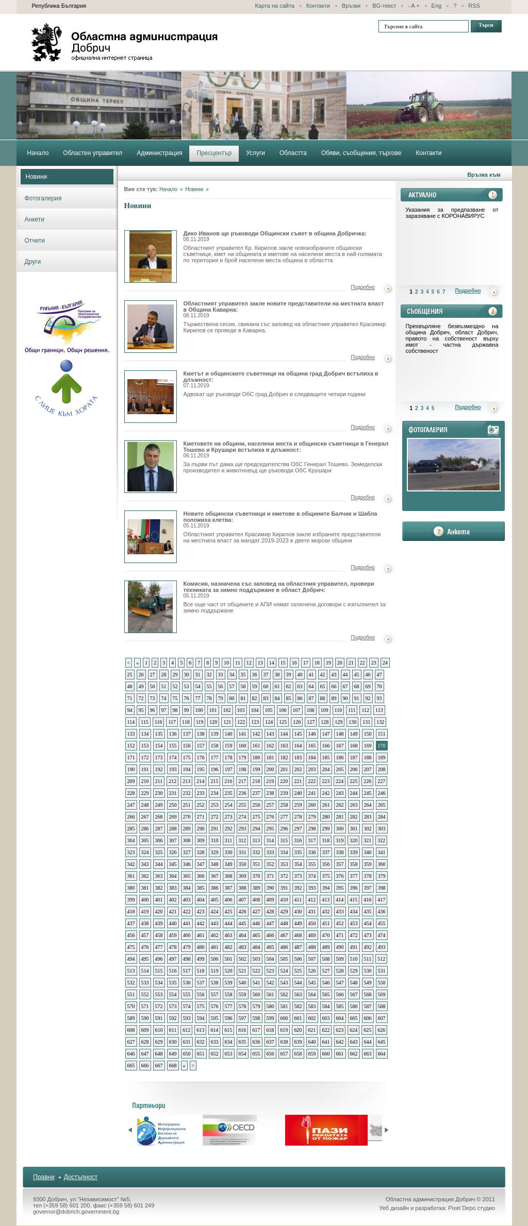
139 (215, 734)
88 (322, 698)
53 (186, 686)
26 (141, 674)
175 (187, 757)
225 (353, 781)
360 (382, 864)
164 (298, 745)
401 (159, 900)
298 (312, 828)
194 (187, 769)
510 (354, 959)
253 (215, 805)
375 (326, 876)
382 (159, 888)
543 (284, 982)
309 (201, 840)
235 (229, 793)
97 (164, 710)
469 (312, 935)
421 (173, 911)
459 (173, 935)
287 (159, 828)
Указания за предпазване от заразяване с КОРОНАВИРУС (452, 213)
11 (237, 663)
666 (145, 1065)
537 (201, 982)
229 (145, 793)
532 (131, 982)
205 (340, 769)
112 (365, 710)
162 (270, 745)
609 (145, 1030)
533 (145, 982)
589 (131, 1018)
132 (380, 722)
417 (381, 900)
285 (131, 828)
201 (284, 769)
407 (242, 900)
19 (328, 663)
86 (300, 698)
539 (229, 982)
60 (266, 686)
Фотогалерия (43, 198)
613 (200, 1030)
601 (298, 1018)
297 (298, 828)
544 (298, 982)
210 (145, 781)
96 (152, 710)
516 (173, 971)
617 (256, 1030)
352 (270, 864)
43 (334, 674)
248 (145, 805)
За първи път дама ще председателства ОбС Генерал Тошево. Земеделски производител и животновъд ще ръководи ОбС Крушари (283, 467)
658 (298, 1054)
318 (325, 840)
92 (368, 698)
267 (145, 817)
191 (145, 769)
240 (298, 793)
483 (242, 947)
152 (131, 745)
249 (159, 805)
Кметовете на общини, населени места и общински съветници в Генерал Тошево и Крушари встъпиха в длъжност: (286, 449)
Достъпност (80, 1177)
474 (382, 935)
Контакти (318, 6)
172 (145, 757)
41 (311, 674)
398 (382, 888)
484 (256, 947)
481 (215, 947)
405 (215, 900)
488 (312, 947)
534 (159, 982)
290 (201, 828)
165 (312, 745)
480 (201, 947)
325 (159, 852)
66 (334, 686)
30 (186, 674)
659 (312, 1054)
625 (367, 1030)
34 (232, 674)
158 (215, 745)
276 (270, 817)
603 (326, 1018)
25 (130, 674)
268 (159, 817)
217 (242, 781)
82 (254, 698)
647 (145, 1054)
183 (298, 757)
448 (284, 923)
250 (173, 805)
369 (242, 876)
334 (284, 852)
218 (256, 781)
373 (298, 876)
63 (300, 686)
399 (131, 900)
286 (145, 828)
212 (172, 781)
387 (229, 888)
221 (298, 781)
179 (242, 757)
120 (213, 722)
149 (354, 734)
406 (229, 900)
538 (215, 982)
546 (326, 982)
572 (159, 1006)
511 (368, 959)
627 (131, 1042)
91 (356, 698)
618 (270, 1030)
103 (241, 710)
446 (256, 923)
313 (256, 840)
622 (325, 1030)
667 (159, 1065)
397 (368, 888)
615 (228, 1030)
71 (130, 698)
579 (256, 1006)
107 (297, 710)
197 (229, 769)
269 (173, 817)
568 (368, 994)
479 (187, 947)
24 (385, 663)
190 (131, 769)
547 (340, 982)
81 (243, 698)
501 (229, 959)
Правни (44, 1177)
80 (232, 698)
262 (340, 805)
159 (229, 745)
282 (354, 817)
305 (145, 840)
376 (340, 876)
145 (298, 734)
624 (353, 1030)
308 (187, 840)
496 (159, 959)
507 (312, 959)
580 (270, 1006)
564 (312, 994)
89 (334, 698)
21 (351, 663)
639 (298, 1042)
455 (382, 923)
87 (311, 698)
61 (277, 686)
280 (326, 817)
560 (256, 994)
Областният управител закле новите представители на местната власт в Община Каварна (150, 326)
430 (298, 911)
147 (326, 734)
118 (186, 722)
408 (256, 900)
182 (284, 757)
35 (243, 674)
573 (173, 1006)
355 (312, 864)
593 (187, 1018)
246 (382, 793)
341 (382, 852)
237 (256, 793)
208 (382, 769)
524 (284, 971)
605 (354, 1018)
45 (356, 674)
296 (284, 828)
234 (215, 793)
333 (270, 852)
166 (326, 745)
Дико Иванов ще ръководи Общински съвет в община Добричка (150, 256)
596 (229, 1018)
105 (269, 710)
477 (159, 947)
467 (284, 935)
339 (354, 852)
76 (186, 698)
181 (270, 757)
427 (256, 911)
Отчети (35, 240)
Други (33, 261)
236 (242, 793)
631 (187, 1042)
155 (173, 745)
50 (152, 686)
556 (201, 994)
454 (368, 923)
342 (131, 864)
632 (201, 1042)
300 (340, 828)
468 (298, 935)
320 (353, 840)
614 (214, 1030)
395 (340, 888)
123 (255, 722)
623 (339, 1030)
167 (340, 745)
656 (270, 1054)
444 (229, 923)
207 (368, 769)
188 (368, 757)
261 (326, 805)
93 (379, 698)
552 (145, 994)
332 (256, 852)
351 (256, 864)
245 (368, 793)
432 (326, 911)
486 (284, 947)
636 (256, 1042)
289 (187, 828)
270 (187, 817)
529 (354, 971)
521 (242, 971)
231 (173, 793)
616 (242, 1030)
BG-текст (384, 6)
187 (354, 757)
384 (187, 888)
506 (298, 959)
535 (173, 982)
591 (159, 1018)
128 (324, 722)
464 (242, 935)
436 (382, 911)
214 (200, 781)
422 (187, 911)
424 (215, 911)
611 (173, 1030)
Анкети (35, 219)
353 (284, 864)
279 (312, 817)
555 (187, 994)
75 (175, 698)
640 (312, 1042)
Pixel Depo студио (471, 1208)
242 (326, 793)
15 (283, 663)
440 (173, 923)
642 (340, 1042)
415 (353, 900)
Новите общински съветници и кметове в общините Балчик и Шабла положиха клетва (150, 536)
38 (277, 674)
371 (270, 876)
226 (367, 781)
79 (220, 698)
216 (228, 781)
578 (242, 1006)
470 (326, 935)
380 (131, 888)
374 (312, 876)
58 (243, 686)
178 (229, 757)
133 (131, 734)
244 (354, 793)
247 (131, 805)
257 (270, 805)
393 (312, 888)
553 (159, 994)
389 (256, 888)
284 (382, 817)
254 (229, 805)
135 (159, 734)
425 (229, 911)
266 (131, 817)
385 (201, 888)
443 (215, 923)
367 (215, 876)
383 (173, 888)
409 (270, 900)
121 (227, 722)
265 (382, 805)
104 (255, 710)
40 (300, 674)
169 (368, 745)
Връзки (351, 6)
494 (131, 959)
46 (368, 674)
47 (379, 674)
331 (242, 852)
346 (187, 864)
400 (145, 900)
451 (326, 923)
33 (220, 674)
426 (242, 911)
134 (145, 734)
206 (354, 769)
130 (352, 722)
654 (242, 1054)
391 (284, 888)
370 (256, 876)
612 (186, 1030)
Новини (36, 176)
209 (131, 781)
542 (270, 982)
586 (354, 1006)
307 (173, 840)
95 (141, 710)
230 (159, 793)
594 (201, 1018)
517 (187, 971)
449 (298, 923)
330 (229, 852)
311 (229, 840)
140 (229, 734)
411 (298, 900)
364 (173, 876)
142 (256, 734)
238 (270, 793)
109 (324, 710)
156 (187, 745)
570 (131, 1006)
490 (340, 947)
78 (209, 698)
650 (187, 1054)
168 (354, 745)
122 (241, 722)
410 (284, 900)
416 (367, 900)
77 (198, 698)
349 (229, 864)
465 (256, 935)
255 (242, 805)
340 (368, 852)
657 (284, 1054)
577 (229, 1006)
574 (187, 1006)
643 (354, 1042)
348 (215, 864)
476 (145, 947)
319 (339, 840)
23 (373, 663)
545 (312, 982)
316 (298, 840)
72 (141, 698)
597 (242, 1018)
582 (298, 1006)
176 (201, 757)
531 (382, 971)
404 (201, 900)
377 (354, 876)
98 (175, 710)
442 (201, 923)
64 (311, 686)
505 (284, 959)
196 (215, 769)
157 (201, 745)
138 (201, 734)
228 (131, 793)
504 (270, 959)
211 (159, 781)
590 (145, 1018)
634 (229, 1042)
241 (312, 793)
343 (145, 864)
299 (326, 828)
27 (152, 674)
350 (242, 864)
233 (201, 793)
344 (159, 864)
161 (256, 745)
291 (215, 828)
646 (131, 1054)
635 (242, 1042)
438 (145, 923)
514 (145, 971)
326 (173, 852)
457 (145, 935)
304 (131, 840)
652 (215, 1054)
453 (354, 923)
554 (173, 994)
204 (326, 769)
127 (311, 722)
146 (312, 734)
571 (145, 1006)
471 (340, 935)
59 (254, 686)
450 (312, 923)
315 (284, 840)
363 (159, 876)
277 (284, 817)
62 (288, 686)
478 (173, 947)
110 (338, 710)
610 (159, 1030)
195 (201, 769)
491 (354, 947)
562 (284, 994)
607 (382, 1018)
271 (201, 817)
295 (270, 828)
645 (382, 1042)
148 (340, 734)
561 (270, 994)
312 (242, 840)
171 (131, 757)
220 (284, 781)
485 (270, 947)
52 (175, 686)
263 (354, 805)
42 (322, 674)
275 (256, 817)
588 (382, 1006)
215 (214, 781)
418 (131, 911)
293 (242, 828)
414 (339, 900)
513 (131, 971)
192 (159, 769)
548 (354, 982)
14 (271, 663)
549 (368, 982)
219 (270, 781)
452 (340, 923)
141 (242, 734)
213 (186, 781)
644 (368, 1042)
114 (131, 722)
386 (215, 888)
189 (382, 757)
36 (254, 674)
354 (298, 864)
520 (229, 971)
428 (270, 911)
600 (284, 1018)
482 (229, 947)
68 (356, 686)
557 (215, 994)
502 (242, 959)
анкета (453, 531)
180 (256, 757)
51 (164, 686)
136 (173, 734)
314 (270, 840)
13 (260, 663)
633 (215, 1042)
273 (229, 817)
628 (145, 1042)
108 (311, 710)
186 (340, 757)
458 (159, 935)
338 (340, 852)
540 (242, 982)
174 (173, 757)
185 (326, 757)
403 (187, 900)
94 (130, 710)
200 (270, 769)
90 (345, 698)
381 (145, 888)
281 (340, 817)
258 (284, 805)
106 (283, 710)
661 (340, 1054)
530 (368, 971)
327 (187, 852)
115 (144, 722)
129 (338, 722)
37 (266, 674)
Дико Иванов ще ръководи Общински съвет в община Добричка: (275, 236)
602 (312, 1018)
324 (145, 852)
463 (229, 935)
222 (312, 781)
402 (173, 900)
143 (270, 734)
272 (215, 817)
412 (312, 900)
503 (256, 959)
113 (379, 710)
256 (256, 805)
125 (283, 722)
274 (242, 817)
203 (312, 769)
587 (368, 1006)
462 (215, 935)
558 (229, 994)
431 (312, 911)
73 (152, 698)
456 (131, 935)
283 (368, 817)
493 (382, 947)
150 (368, 734)
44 (345, 674)
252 (201, 805)
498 (187, 959)
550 (382, 982)
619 (284, 1030)
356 (326, 864)
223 (325, 781)
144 (284, 734)
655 (256, 1054)
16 (294, 663)
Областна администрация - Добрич (125, 42)
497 (173, 959)
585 (340, 1006)
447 (270, 923)
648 (159, 1054)
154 (159, 745)
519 (215, 971)
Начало (168, 189)
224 (339, 781)
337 (326, 852)
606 (368, 1018)
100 (199, 710)
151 (382, 734)
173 (159, 757)
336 (312, 852)
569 (382, 994)
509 (340, 959)
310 (215, 840)
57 (232, 686)
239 (284, 793)
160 (242, 745)
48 (130, 686)
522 (256, 971)
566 (340, 994)
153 (145, 745)
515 (159, 971)
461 (201, 935)
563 (298, 994)
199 (256, 769)
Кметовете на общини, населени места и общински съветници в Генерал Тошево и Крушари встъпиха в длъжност (150, 466)
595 (215, 1018)
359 (368, 864)
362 (145, 876)
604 (340, 1018)
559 (242, 994)
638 (284, 1042)
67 (345, 686)
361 (131, 876)
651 (201, 1054)
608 (131, 1030)
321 (367, 840)
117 (172, 722)
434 (354, 911)
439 (159, 923)
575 (201, 1006)
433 (340, 911)
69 (368, 686)
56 (220, 686)
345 (173, 864)
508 (326, 959)
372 (284, 876)
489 (326, 947)
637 (270, 1042)
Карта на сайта (275, 6)
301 (354, 828)
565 (326, 994)
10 (226, 663)
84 (277, 698)
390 (270, 888)
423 (201, 911)
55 (209, 686)
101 (213, 710)
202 (298, 769)
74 (164, 698)
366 (201, 876)
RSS (474, 6)
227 (381, 781)
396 (354, 888)
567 (354, 994)
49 (141, 686)
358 (354, 864)
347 (201, 864)
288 (173, 828)
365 (187, 876)
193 (173, 769)
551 (131, 994)
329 (215, 852)
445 (242, 923)
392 (298, 888)
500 (215, 959)
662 (354, 1054)
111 (351, 710)
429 (284, 911)
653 (229, 1054)
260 (312, 805)
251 (187, 805)
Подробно (363, 287)
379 (382, 876)
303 (382, 828)
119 (200, 722)
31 (198, 674)
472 (354, 935)
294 (256, 828)
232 (187, 793)
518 (201, 971)
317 (312, 840)
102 (227, 710)
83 (266, 698)
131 (366, 722)
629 (159, 1042)
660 (326, 1054)
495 (145, 959)
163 (284, 745)
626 (381, 1030)
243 (340, 793)
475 (131, 947)
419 (145, 911)
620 (298, 1030)
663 (368, 1054)
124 (269, 722)
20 (339, 663)
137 (187, 734)
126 (297, 722)
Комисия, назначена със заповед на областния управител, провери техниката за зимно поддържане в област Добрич (150, 607)
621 (312, 1030)
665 (131, 1065)
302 (368, 828)
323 (131, 852)
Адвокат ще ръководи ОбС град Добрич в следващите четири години (275, 394)
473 (368, 935)
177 (215, 757)
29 (175, 674)
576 (215, 1006)
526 (312, 971)
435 (368, 911)
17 (305, 663)
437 (131, 923)
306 (159, 840)
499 (201, 959)
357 (340, 864)
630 (173, 1042)
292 (229, 828)
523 (270, 971)
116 (158, 722)
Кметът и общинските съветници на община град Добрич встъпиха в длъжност (150, 396)
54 (198, 686)
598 (256, 1018)
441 (187, 923)
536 (187, 982)
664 (382, 1054)
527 (326, 971)
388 (242, 888)
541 (256, 982)
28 (164, 674)
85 (288, 698)
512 (381, 959)
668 (173, 1065)
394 (326, 888)
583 (312, 1006)
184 (312, 757)
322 (381, 840)
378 (368, 876)
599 (270, 1018)
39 (288, 674)
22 (362, 663)
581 (284, 1006)
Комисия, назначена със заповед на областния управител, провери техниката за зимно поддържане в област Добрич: (279, 590)
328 (201, 852)
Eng (437, 6)
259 (298, 805)
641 (326, 1042)
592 (173, 1018)
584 (326, 1006)
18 (317, 663)
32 (209, 674)
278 (298, 817)
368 (229, 876)
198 (242, 769)
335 (298, 852)
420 (159, 911)
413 (325, 900)
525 (298, 971)
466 (270, 935)
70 (379, 686)
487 (298, 947)
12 (249, 663)
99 (186, 710)
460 (187, 935)
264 (368, 805)
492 (368, 947)
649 (173, 1054)
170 (382, 745)
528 (340, 971)
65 (322, 686)
